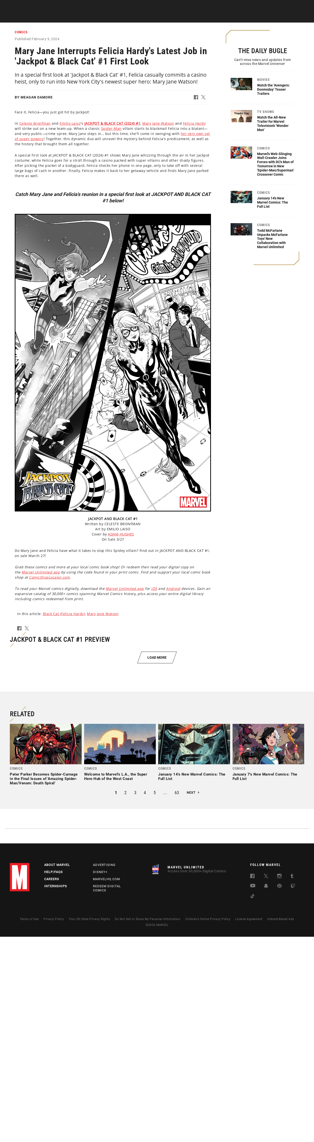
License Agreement (248, 1124)
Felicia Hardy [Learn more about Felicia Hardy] (194, 123)
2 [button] (125, 998)
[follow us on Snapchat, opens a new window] (266, 1092)
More (230, 17)
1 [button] (116, 998)
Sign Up (44, 6)
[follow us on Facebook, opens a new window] (252, 1082)
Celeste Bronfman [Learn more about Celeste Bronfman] (35, 123)
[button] (197, 98)
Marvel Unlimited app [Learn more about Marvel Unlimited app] (41, 572)
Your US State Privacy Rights (89, 1124)
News (84, 17)
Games (193, 17)
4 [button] (145, 998)
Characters (126, 17)
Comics (102, 17)
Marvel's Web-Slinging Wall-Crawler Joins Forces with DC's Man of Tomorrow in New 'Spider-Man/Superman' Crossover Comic (275, 164)
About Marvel (57, 1070)
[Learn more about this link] (112, 123)
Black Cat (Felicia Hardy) (64, 614)
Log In (28, 6)
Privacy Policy (53, 1124)
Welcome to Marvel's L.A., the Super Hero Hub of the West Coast (115, 981)
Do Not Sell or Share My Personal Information (147, 1124)
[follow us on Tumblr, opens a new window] (292, 1082)
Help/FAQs (53, 1077)
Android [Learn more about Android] (173, 588)
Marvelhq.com (106, 1084)
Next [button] (191, 998)
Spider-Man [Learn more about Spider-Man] (111, 128)
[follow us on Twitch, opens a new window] (293, 1092)
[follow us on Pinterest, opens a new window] (279, 1092)
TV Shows (171, 17)
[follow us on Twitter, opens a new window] (266, 1082)
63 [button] (177, 998)
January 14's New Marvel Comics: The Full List (272, 202)
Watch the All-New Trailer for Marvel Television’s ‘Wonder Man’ (272, 123)
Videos (212, 17)
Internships (55, 1091)
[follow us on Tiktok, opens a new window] (252, 1102)
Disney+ (100, 1077)
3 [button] (135, 998)
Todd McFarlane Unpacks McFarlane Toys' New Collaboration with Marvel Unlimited (272, 239)
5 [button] (155, 998)
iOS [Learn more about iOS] (154, 588)
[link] (46, 961)
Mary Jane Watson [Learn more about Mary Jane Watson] (158, 123)
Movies (150, 17)
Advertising (104, 1070)
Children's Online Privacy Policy (207, 1124)
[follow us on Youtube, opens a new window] (252, 1091)
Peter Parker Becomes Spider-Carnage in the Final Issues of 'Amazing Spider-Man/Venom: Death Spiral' (44, 984)
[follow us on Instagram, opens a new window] (279, 1082)
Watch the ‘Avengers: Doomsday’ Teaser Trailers (273, 89)
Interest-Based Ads (280, 1124)
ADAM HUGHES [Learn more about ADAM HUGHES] (121, 534)
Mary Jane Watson (102, 614)
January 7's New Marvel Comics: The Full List (265, 981)
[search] (298, 6)
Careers (51, 1084)
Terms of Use (29, 1124)
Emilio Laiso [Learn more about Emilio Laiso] (70, 123)
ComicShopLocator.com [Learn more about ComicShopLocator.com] (49, 577)
